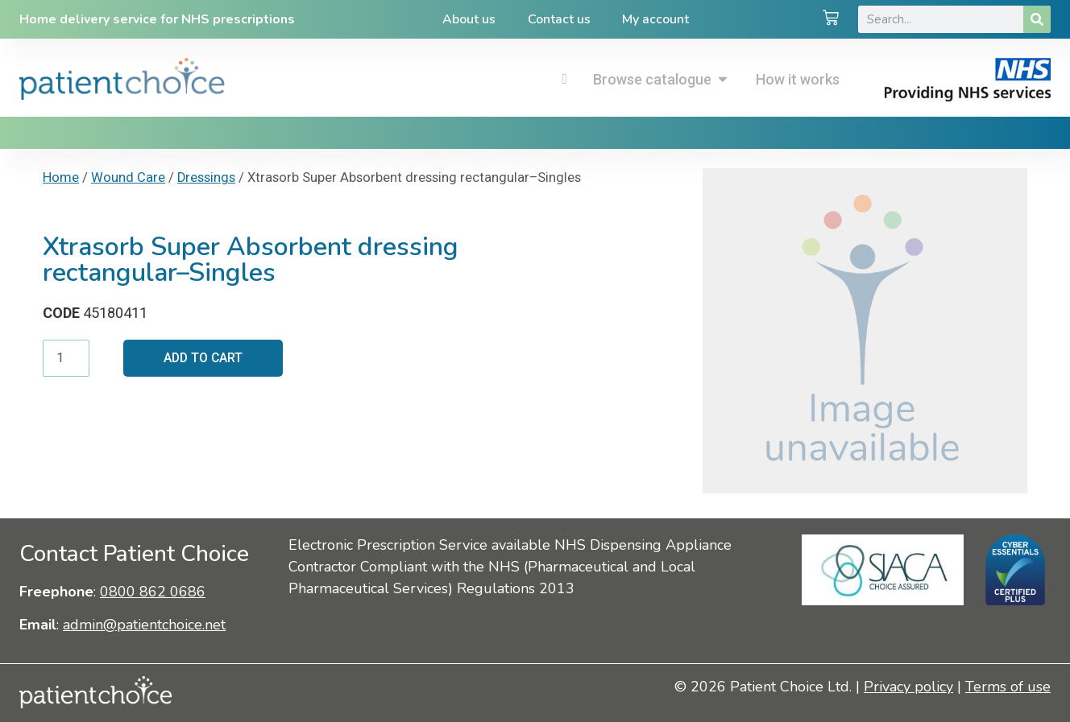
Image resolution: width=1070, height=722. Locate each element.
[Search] (1037, 19)
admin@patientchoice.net (144, 624)
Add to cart (204, 357)
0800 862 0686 (152, 591)
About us (469, 19)
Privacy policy (908, 686)
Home (61, 177)
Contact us (559, 19)
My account (656, 19)
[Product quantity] (66, 358)
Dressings (206, 177)
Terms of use (1008, 686)
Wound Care (128, 177)
